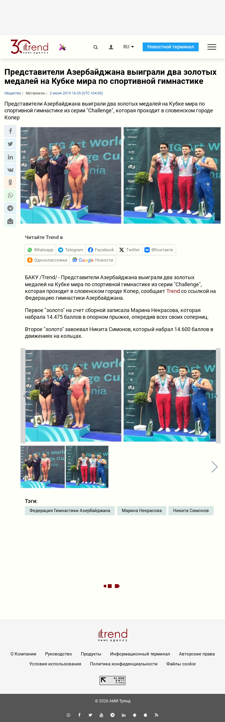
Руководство (58, 654)
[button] (10, 131)
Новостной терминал (170, 47)
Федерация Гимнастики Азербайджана (70, 510)
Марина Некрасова (142, 510)
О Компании (23, 654)
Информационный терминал (140, 654)
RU (126, 47)
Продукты (91, 654)
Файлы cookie (181, 664)
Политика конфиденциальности (124, 664)
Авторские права (197, 654)
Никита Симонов (191, 510)
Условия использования (55, 664)
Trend (173, 291)
